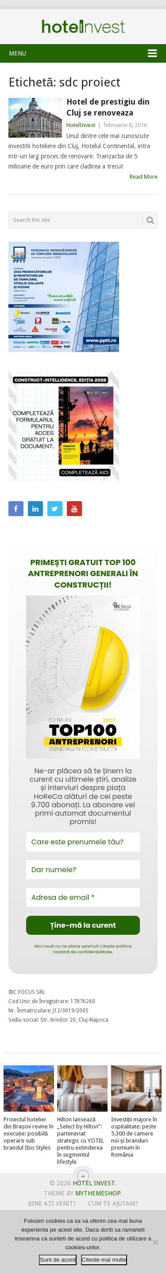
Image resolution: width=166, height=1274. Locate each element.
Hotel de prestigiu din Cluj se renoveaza (108, 107)
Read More (144, 176)
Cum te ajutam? (113, 1203)
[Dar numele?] (83, 869)
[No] (155, 1242)
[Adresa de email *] (83, 897)
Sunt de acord (58, 1259)
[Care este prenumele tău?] (83, 841)
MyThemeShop (97, 1193)
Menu (17, 53)
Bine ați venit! (51, 1203)
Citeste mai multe (104, 1259)
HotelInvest (80, 125)
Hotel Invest (83, 26)
